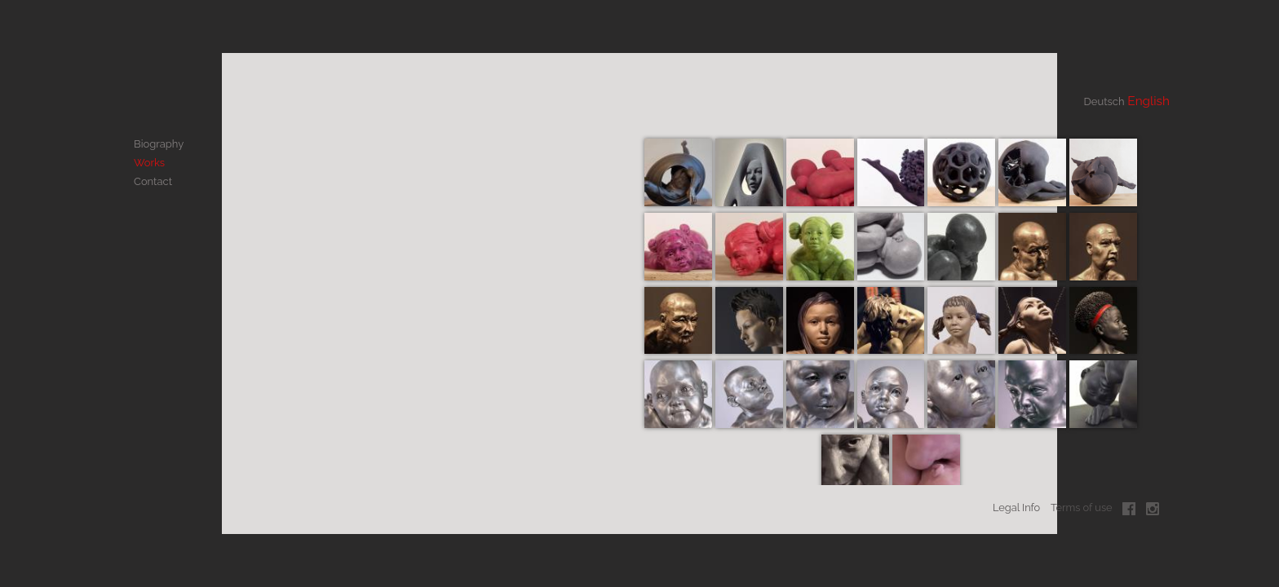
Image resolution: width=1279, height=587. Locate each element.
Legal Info (1016, 516)
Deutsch (1084, 100)
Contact (152, 173)
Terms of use (1082, 516)
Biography (158, 142)
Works (149, 158)
